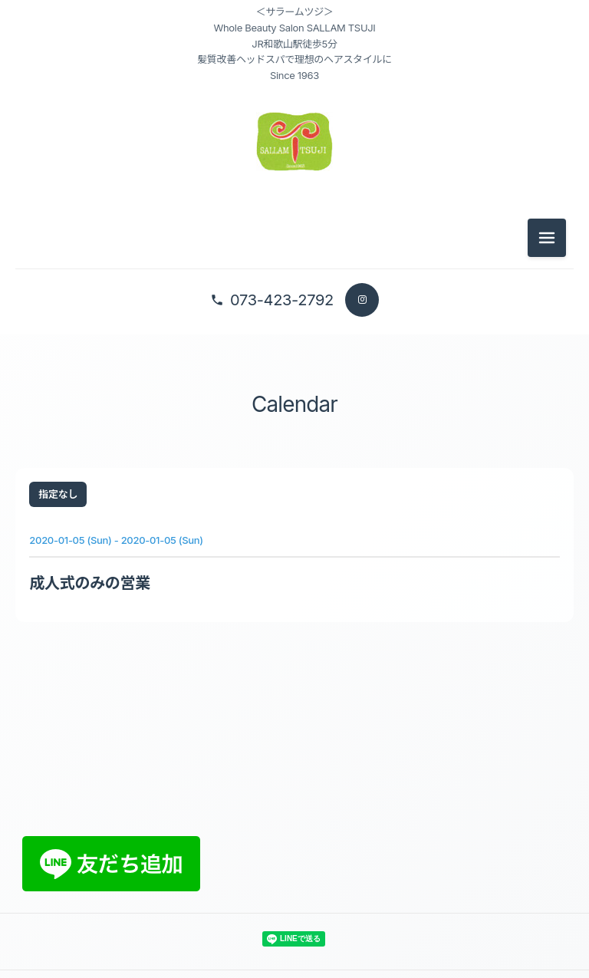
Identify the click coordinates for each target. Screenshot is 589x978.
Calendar (294, 406)
